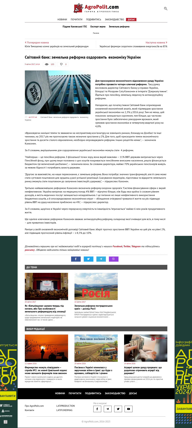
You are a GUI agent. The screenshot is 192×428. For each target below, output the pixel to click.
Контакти (29, 410)
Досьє (131, 19)
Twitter (126, 247)
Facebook (117, 247)
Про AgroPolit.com (34, 406)
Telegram (136, 247)
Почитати (76, 19)
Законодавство (114, 19)
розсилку (30, 250)
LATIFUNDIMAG (64, 410)
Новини (62, 19)
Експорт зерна (97, 26)
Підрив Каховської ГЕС (74, 26)
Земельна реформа (119, 26)
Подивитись (93, 19)
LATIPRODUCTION (65, 406)
